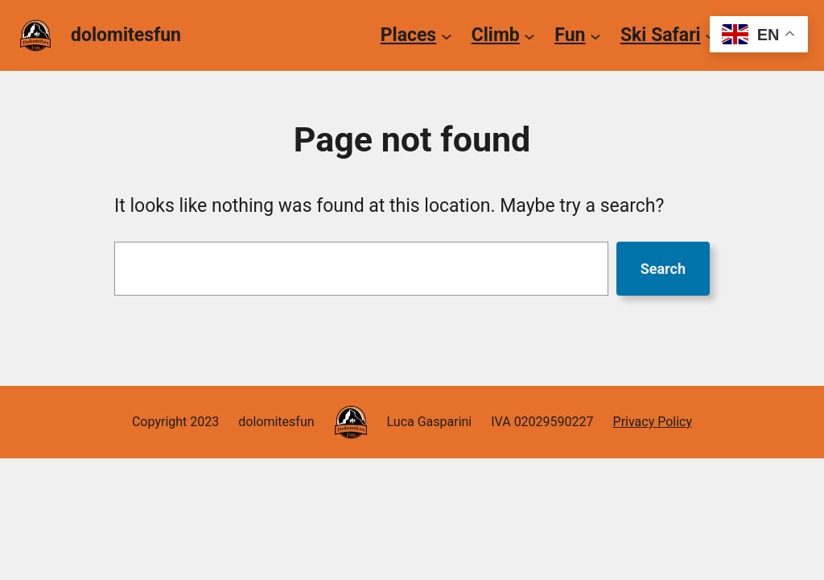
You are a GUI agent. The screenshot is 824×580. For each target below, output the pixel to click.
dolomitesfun (126, 35)
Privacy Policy (653, 421)
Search (663, 268)
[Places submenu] (446, 35)
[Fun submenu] (595, 35)
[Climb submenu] (529, 35)
